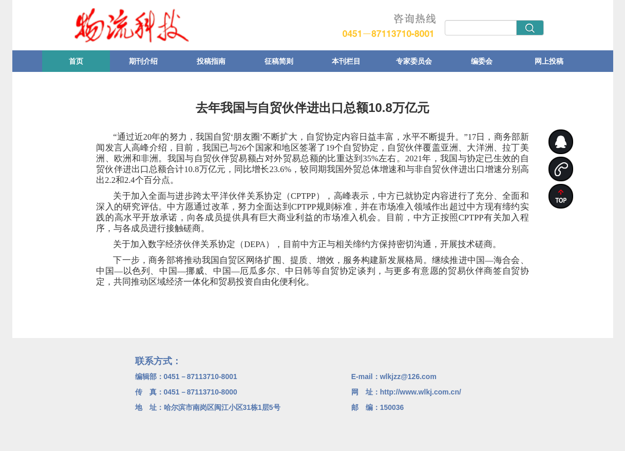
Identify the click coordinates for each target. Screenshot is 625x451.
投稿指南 (211, 61)
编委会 (482, 61)
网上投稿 (549, 61)
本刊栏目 (346, 61)
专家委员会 (414, 61)
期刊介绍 (143, 61)
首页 (76, 61)
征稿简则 (278, 61)
